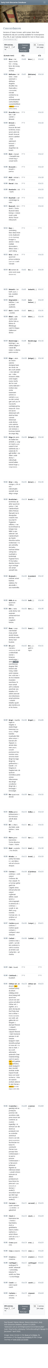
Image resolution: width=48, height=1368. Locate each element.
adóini (11, 694)
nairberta (12, 1232)
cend (10, 379)
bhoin (13, 991)
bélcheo (11, 302)
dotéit (11, 635)
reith (13, 1018)
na (17, 95)
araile (17, 1070)
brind (30, 856)
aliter (11, 504)
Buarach (12, 206)
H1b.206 (40, 720)
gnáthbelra (13, 1227)
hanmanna (12, 1218)
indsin (11, 350)
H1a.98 (24, 341)
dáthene (12, 81)
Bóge (11, 358)
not (10, 1018)
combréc (12, 125)
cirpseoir (31, 1293)
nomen (13, 270)
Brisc (10, 255)
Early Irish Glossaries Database (13, 2)
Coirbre (12, 923)
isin (10, 547)
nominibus (12, 775)
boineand (12, 1029)
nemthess (12, 682)
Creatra (12, 1257)
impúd (11, 1073)
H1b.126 (40, 123)
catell (11, 943)
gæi (10, 401)
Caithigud (12, 1263)
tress (12, 1045)
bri (29, 646)
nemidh (11, 491)
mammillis (15, 587)
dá (14, 675)
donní (11, 1129)
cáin (11, 1084)
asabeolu (12, 307)
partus (11, 171)
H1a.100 (24, 358)
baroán (11, 741)
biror (10, 66)
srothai (11, 71)
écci (12, 678)
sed (18, 1000)
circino (14, 1208)
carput (11, 876)
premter (12, 1113)
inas (17, 156)
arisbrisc (17, 259)
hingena (11, 768)
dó (14, 408)
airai (18, 932)
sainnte (15, 424)
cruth (13, 370)
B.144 (5, 1216)
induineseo (15, 696)
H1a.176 (24, 1257)
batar (11, 1145)
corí (14, 1075)
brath (30, 499)
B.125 (5, 600)
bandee (11, 734)
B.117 (5, 310)
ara (15, 1274)
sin (17, 904)
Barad (11, 183)
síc (16, 1174)
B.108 (5, 183)
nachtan (12, 549)
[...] (33, 59)
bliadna (15, 102)
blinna (11, 323)
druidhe (11, 86)
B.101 (5, 59)
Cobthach (12, 975)
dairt (12, 1034)
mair (17, 1011)
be (17, 729)
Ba (10, 427)
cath (10, 947)
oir (9, 444)
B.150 (5, 1293)
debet (11, 1177)
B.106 (5, 167)
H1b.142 (40, 341)
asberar (17, 1082)
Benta (18, 350)
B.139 (5, 967)
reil (10, 863)
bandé (11, 766)
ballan (13, 439)
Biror (11, 59)
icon (15, 1149)
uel (12, 863)
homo (15, 707)
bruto (17, 863)
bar (29, 838)
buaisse (11, 642)
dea (10, 782)
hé (12, 427)
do (18, 132)
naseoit (13, 1080)
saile (16, 317)
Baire (11, 838)
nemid (11, 462)
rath (17, 413)
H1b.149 (40, 608)
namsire (16, 1205)
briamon (12, 657)
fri (14, 446)
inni (10, 1013)
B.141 (5, 984)
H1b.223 (40, 1282)
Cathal (11, 938)
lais (16, 570)
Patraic (16, 1084)
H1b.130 (40, 189)
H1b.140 (40, 316)
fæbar (13, 180)
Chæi (17, 1054)
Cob (10, 967)
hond (12, 1221)
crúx (10, 1245)
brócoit (11, 143)
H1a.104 (24, 600)
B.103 (5, 112)
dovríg (15, 1009)
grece (16, 812)
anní (12, 1156)
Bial (15, 825)
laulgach (12, 1041)
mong (15, 64)
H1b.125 (40, 112)
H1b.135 (40, 254)
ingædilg (12, 1124)
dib (15, 348)
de (17, 270)
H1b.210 (40, 871)
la (9, 130)
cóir (10, 429)
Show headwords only (10, 39)
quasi (14, 794)
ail (18, 950)
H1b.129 (40, 167)
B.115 (5, 289)
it (15, 1086)
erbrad (11, 890)
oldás (17, 376)
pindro (17, 848)
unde (15, 215)
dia (10, 827)
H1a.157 (24, 837)
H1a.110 (24, 812)
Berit (11, 310)
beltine (11, 829)
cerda (13, 367)
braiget (11, 239)
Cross (11, 1243)
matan (17, 213)
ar (15, 1007)
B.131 (5, 812)
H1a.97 (24, 310)
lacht (12, 192)
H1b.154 (40, 812)
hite (18, 1077)
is (9, 235)
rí (19, 345)
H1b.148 (40, 600)
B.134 (5, 848)
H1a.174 (24, 1242)
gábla (11, 1020)
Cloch (11, 1216)
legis (17, 759)
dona (17, 242)
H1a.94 (24, 300)
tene (10, 77)
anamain (12, 613)
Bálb (10, 600)
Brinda (11, 856)
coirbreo (12, 925)
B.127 (5, 628)
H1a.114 (24, 848)
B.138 (5, 938)
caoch (30, 1283)
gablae (17, 1061)
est (14, 257)
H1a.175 (24, 1251)
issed (13, 444)
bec (17, 439)
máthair (11, 578)
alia (10, 705)
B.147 (5, 1257)
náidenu (12, 583)
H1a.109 (24, 794)
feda (13, 1011)
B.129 (5, 720)
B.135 (5, 856)
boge (15, 465)
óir (17, 484)
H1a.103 (24, 576)
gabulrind (12, 1210)
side (17, 1115)
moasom (12, 376)
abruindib (12, 585)
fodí (10, 821)
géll (10, 453)
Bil (10, 825)
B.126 (5, 608)
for (12, 383)
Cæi (16, 533)
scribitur (12, 917)
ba (19, 406)
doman (11, 1188)
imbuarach (12, 220)
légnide (11, 1168)
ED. (16, 986)
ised (18, 127)
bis (10, 816)
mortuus (14, 816)
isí (9, 1156)
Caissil (11, 348)
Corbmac (12, 878)
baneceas (12, 729)
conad (11, 158)
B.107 (5, 177)
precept (11, 1152)
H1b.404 (40, 1106)
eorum (15, 352)
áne (10, 618)
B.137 (5, 923)
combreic (14, 945)
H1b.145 (40, 482)
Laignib (11, 888)
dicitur (11, 217)
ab (15, 255)
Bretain (14, 1142)
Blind (11, 317)
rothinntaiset (13, 1154)
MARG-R (11, 1086)
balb (29, 600)
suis (10, 587)
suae (18, 272)
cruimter (31, 1106)
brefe (16, 381)
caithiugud (32, 1263)
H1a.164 (24, 871)
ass (10, 374)
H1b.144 (40, 358)
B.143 (5, 1203)
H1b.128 (40, 177)
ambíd (18, 370)
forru (17, 559)
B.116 (5, 300)
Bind (10, 848)
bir (15, 59)
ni (17, 1124)
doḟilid (14, 453)
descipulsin (13, 515)
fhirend (17, 1025)
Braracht (12, 167)
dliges (16, 345)
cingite (15, 379)
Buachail (12, 198)
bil (18, 74)
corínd (16, 399)
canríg (11, 552)
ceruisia (11, 1298)
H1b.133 (40, 206)
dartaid (11, 1025)
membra (15, 705)
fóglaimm (12, 522)
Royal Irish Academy (24, 1337)
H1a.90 (24, 59)
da (10, 433)
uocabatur (12, 784)
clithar (15, 1013)
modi (10, 215)
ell (12, 950)
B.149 (5, 1282)
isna (15, 552)
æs (10, 367)
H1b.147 (40, 576)
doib (10, 415)
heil (13, 520)
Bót (10, 609)
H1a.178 (24, 1282)
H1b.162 (40, 499)
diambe (11, 563)
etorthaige (15, 1277)
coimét (11, 117)
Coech (11, 1283)
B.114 (5, 269)
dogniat (11, 666)
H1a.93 (24, 289)
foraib (16, 1073)
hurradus (14, 561)
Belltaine (12, 74)
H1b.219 (40, 1242)
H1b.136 (40, 269)
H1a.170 (24, 984)
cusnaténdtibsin (14, 104)
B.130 (5, 794)
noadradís (12, 736)
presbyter (12, 1111)
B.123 (5, 499)
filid (16, 666)
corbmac (12, 874)
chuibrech (16, 235)
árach (11, 208)
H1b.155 (40, 824)
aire (15, 531)
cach (10, 251)
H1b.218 (40, 1216)
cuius (16, 754)
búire (17, 844)
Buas (10, 628)
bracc (18, 112)
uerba (11, 859)
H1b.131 (40, 183)
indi (18, 995)
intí (10, 411)
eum (18, 1193)
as (11, 1016)
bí (9, 180)
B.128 (5, 646)
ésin (10, 1048)
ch (14, 323)
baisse (11, 465)
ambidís (11, 442)
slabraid (16, 372)
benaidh (13, 156)
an (10, 950)
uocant (11, 750)
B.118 (5, 316)
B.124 (5, 576)
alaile (10, 1066)
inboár (11, 296)
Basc (10, 228)
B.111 (5, 206)
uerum (11, 1000)
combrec (12, 941)
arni (13, 861)
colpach (13, 1027)
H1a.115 (24, 856)
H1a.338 (24, 1106)
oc (15, 395)
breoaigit (12, 788)
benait (16, 154)
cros (29, 1243)
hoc (18, 752)
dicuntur (17, 842)
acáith (11, 1267)
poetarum (12, 752)
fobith (13, 538)
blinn (30, 317)
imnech (11, 669)
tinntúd (11, 1126)
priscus (11, 259)
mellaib (11, 244)
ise (17, 367)
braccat (11, 127)
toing (11, 671)
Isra (10, 520)
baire (11, 844)
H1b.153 (40, 794)
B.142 (5, 1106)
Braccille (12, 112)
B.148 (5, 1263)
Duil (10, 1011)
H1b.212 (40, 938)
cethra (10, 108)
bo (29, 270)
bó (19, 189)
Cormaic (12, 915)
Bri (10, 646)
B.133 (5, 837)
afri (15, 741)
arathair (17, 1043)
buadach (12, 978)
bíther (17, 549)
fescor (16, 217)
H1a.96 (24, 316)
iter (10, 675)
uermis (14, 1197)
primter (11, 1158)
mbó (10, 202)
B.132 (5, 824)
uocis (14, 272)
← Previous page (24, 46)
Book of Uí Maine (31, 1335)
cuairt (11, 1205)
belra (13, 547)
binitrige (12, 343)
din (14, 66)
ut (19, 484)
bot (18, 615)
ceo (17, 302)
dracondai (12, 246)
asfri (10, 687)
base (15, 249)
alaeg (15, 995)
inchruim (12, 1174)
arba (10, 738)
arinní (17, 578)
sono (10, 272)
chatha (11, 954)
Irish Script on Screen (20, 1339)
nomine (11, 754)
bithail (16, 177)
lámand (11, 119)
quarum (12, 772)
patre (11, 352)
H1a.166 (24, 938)
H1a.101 (24, 482)
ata (17, 689)
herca (13, 1077)
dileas (11, 249)
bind (29, 848)
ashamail (17, 1267)
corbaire (12, 930)
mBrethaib (12, 460)
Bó (10, 270)
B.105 (5, 154)
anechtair (12, 689)
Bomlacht (12, 189)
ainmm (11, 242)
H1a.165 (24, 923)
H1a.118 (24, 499)
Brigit (11, 720)
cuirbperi (12, 932)
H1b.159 (40, 856)
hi (9, 1084)
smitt (11, 673)
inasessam (12, 392)
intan (18, 233)
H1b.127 (40, 154)
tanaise (11, 1038)
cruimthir (14, 1133)
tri (16, 766)
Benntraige (13, 341)
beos (10, 1075)
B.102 (5, 74)
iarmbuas (12, 637)
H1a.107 (24, 646)
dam (17, 1041)
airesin (11, 745)
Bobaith (12, 289)
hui (13, 618)
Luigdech (12, 620)
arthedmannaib (14, 99)
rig (10, 565)
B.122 (5, 482)
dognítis (12, 83)
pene (18, 775)
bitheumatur (13, 814)
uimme (11, 395)
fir (19, 401)
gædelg (11, 1108)
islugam (11, 1022)
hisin (16, 415)
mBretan (12, 1170)
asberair (12, 533)
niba (14, 374)
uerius (11, 506)
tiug (15, 158)
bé (14, 761)
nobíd (11, 446)
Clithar (11, 1004)
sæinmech (12, 141)
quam (17, 703)
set (13, 1236)
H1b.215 (40, 984)
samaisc (11, 1036)
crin (13, 261)
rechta (17, 540)
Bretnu (13, 130)
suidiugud (12, 1265)
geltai (18, 883)
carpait (14, 881)
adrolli (11, 819)
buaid (16, 967)
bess (10, 1181)
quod (11, 257)
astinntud (12, 1136)
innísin (18, 1170)
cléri (12, 399)
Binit (10, 154)
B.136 (5, 871)
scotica (16, 947)
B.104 (5, 123)
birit (29, 310)
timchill (11, 1043)
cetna (16, 888)
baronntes (12, 840)
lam (10, 115)
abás (15, 819)
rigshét (11, 1007)
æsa (15, 388)
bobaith (31, 289)
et (9, 707)
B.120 (5, 358)
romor (15, 738)
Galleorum (12, 330)
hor (10, 64)
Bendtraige (32, 341)
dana (17, 211)
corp (30, 1251)
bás (16, 183)
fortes (11, 842)
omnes (11, 777)
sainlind (16, 137)
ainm (15, 132)
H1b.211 (40, 923)
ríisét (15, 1048)
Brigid (30, 720)
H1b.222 (40, 1263)
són (10, 568)
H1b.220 (40, 1251)
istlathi (12, 700)
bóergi (11, 213)
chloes (15, 1234)
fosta (17, 208)
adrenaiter (12, 1052)
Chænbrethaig (14, 1057)
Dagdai (11, 725)
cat (16, 943)
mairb (11, 319)
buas (30, 628)
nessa (11, 408)
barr (15, 640)
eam (10, 747)
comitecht (12, 1147)
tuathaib (12, 554)
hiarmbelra (13, 1223)
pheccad (12, 1183)
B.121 (5, 437)
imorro (11, 137)
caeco (11, 1285)
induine (15, 673)
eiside (11, 727)
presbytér (12, 1131)
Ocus (18, 408)
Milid (10, 531)
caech (11, 328)
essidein (15, 294)
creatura (12, 1259)
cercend (31, 1203)
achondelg (14, 1270)
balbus (11, 605)
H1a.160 (24, 720)
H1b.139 (40, 300)
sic (19, 705)
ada (15, 669)
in (13, 328)
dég (17, 433)
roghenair (12, 894)
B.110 (5, 198)
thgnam (11, 743)
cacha (11, 102)
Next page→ (24, 51)
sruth (15, 61)
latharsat (12, 1165)
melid (15, 671)
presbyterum (13, 1179)
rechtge (15, 565)
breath (11, 169)
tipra (10, 61)
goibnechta (13, 763)
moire (11, 381)
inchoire (14, 429)
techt (15, 161)
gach (13, 646)
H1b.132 (40, 198)
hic (12, 707)
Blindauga (12, 326)
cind (15, 383)
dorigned (12, 365)
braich (11, 134)
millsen (11, 345)
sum (10, 1197)
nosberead (12, 543)
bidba (30, 812)
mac (15, 529)
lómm (18, 1172)
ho (11, 850)
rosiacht (12, 518)
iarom (11, 132)
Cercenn (12, 1203)
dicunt (11, 986)
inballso (11, 691)
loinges (11, 529)
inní (17, 1131)
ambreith (12, 1054)
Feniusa (15, 511)
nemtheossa (13, 664)
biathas (11, 581)
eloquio (11, 866)
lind (11, 139)
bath (10, 292)
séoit (14, 1089)
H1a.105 (24, 608)
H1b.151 (40, 646)
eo (17, 255)
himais (16, 635)
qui (10, 1195)
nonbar (11, 388)
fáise (18, 1274)
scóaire (11, 1295)
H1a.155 (24, 628)
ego (16, 1195)
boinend (17, 1034)
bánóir (18, 431)
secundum (12, 1193)
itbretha (12, 540)
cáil (14, 115)
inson (11, 684)
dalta (11, 511)
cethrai (11, 97)
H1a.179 (24, 1293)
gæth (11, 885)
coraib (11, 908)
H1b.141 (40, 310)
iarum (15, 1117)
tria (16, 86)
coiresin (11, 417)
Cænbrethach (13, 508)
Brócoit (11, 123)
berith (17, 310)
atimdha (15, 545)
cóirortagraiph (14, 901)
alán (17, 427)
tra (18, 1142)
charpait (12, 935)
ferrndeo (17, 859)
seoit (16, 1059)
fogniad (11, 559)
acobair (11, 1082)
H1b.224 (40, 1293)
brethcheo (12, 502)
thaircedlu (12, 88)
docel (11, 995)
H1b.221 (40, 1257)
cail (18, 198)
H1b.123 (40, 59)
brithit (12, 313)
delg (16, 482)
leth (17, 1086)
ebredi (11, 797)
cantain (11, 397)
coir (16, 1126)
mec (16, 518)
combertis (12, 95)
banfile (17, 720)
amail (14, 568)
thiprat (11, 68)
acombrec (12, 1115)
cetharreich (13, 615)
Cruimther (13, 1106)
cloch (10, 1225)
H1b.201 (40, 628)
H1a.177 (24, 1263)
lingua (17, 328)
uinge (13, 433)
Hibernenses (13, 779)
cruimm (11, 1122)
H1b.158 (40, 848)
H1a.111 (24, 824)
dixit (13, 1195)
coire (10, 424)
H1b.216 (40, 1203)
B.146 (5, 1251)
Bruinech (12, 576)
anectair (16, 694)
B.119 (5, 341)
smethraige (13, 659)
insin (16, 770)
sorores (11, 756)
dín (17, 878)
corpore (17, 1251)
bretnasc (12, 431)
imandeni (12, 680)
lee (18, 1218)
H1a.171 (24, 1203)
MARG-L (11, 106)
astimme (16, 698)
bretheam (14, 527)
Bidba (11, 812)
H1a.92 (24, 269)
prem (11, 1117)
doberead (12, 413)
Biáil (10, 177)
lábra (16, 861)
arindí (15, 633)
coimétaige (13, 200)
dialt (10, 910)
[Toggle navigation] (44, 2)
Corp (10, 1251)
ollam (11, 455)
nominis (11, 913)
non (14, 997)
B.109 (5, 189)
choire (13, 360)
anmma (13, 904)
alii (19, 984)
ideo (15, 745)
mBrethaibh (13, 489)
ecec (17, 794)
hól (16, 446)
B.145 (5, 1242)
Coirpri (30, 923)
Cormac (12, 872)
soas (16, 628)
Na (10, 1142)
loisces (11, 622)
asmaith (12, 570)
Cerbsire (12, 1293)
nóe (11, 372)
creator (31, 1257)
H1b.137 (40, 289)
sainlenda (12, 449)
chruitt (15, 850)
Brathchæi (13, 499)
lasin (17, 365)
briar (16, 491)
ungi (18, 442)
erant (17, 756)
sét (15, 1004)
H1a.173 (24, 1216)
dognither (12, 148)
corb (18, 874)
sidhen (11, 897)
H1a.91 (24, 74)
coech (11, 1287)
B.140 (5, 975)
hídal (13, 827)
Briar (11, 482)
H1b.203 (40, 837)
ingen (11, 722)
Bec (10, 794)
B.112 (5, 228)
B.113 (5, 254)
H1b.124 (40, 74)
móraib (11, 93)
